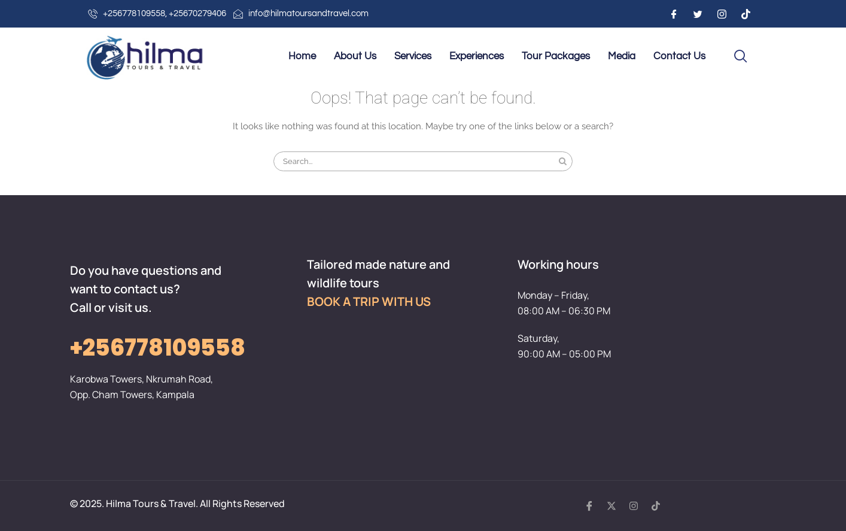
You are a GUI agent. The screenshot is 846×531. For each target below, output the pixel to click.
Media (621, 56)
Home (302, 56)
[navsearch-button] (740, 57)
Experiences (476, 56)
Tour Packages (556, 56)
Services (412, 56)
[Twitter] (698, 14)
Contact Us (679, 56)
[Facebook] (674, 14)
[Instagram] (722, 14)
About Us (355, 56)
